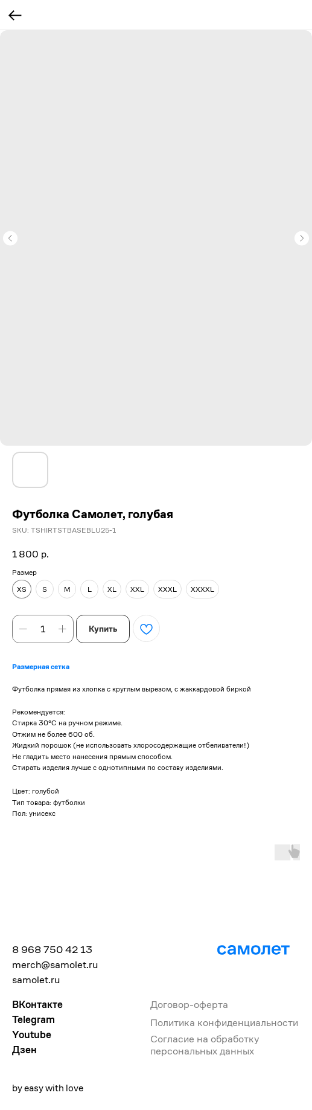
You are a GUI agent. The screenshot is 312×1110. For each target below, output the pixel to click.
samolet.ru (36, 979)
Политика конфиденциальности (224, 1022)
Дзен (24, 1049)
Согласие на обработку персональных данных (204, 1044)
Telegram (33, 1019)
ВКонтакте (37, 1004)
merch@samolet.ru (55, 964)
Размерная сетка (40, 666)
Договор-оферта (189, 1004)
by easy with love (47, 1088)
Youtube (31, 1034)
